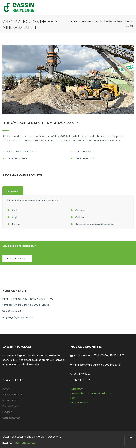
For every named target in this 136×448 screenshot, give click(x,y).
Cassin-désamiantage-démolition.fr (90, 393)
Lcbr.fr (73, 398)
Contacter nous (17, 258)
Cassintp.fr (76, 389)
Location (7, 412)
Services (86, 21)
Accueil (74, 21)
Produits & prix (10, 406)
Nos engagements (12, 394)
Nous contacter (11, 417)
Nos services (9, 400)
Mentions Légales (25, 442)
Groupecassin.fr (79, 402)
